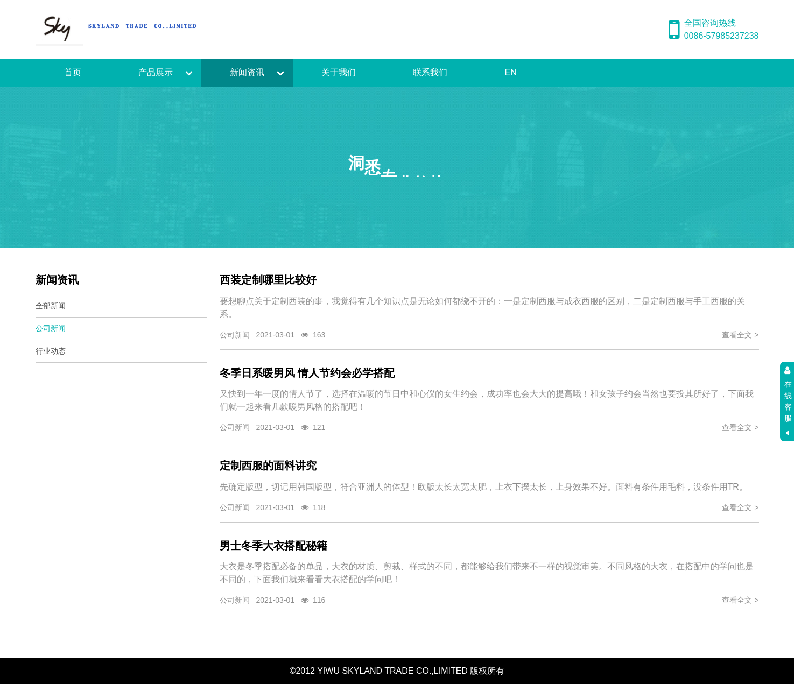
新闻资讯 (247, 72)
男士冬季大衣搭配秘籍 (273, 546)
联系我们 (430, 72)
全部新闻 (51, 305)
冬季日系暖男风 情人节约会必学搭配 (307, 373)
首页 (72, 72)
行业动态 (51, 351)
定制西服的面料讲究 (268, 465)
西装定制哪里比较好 (268, 280)
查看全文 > (740, 334)
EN (511, 72)
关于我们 (338, 72)
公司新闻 (51, 328)
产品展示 (155, 72)
